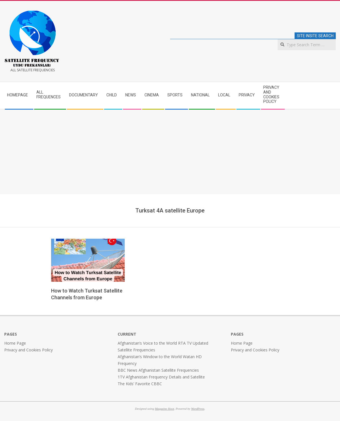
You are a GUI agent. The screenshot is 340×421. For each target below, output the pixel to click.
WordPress (197, 408)
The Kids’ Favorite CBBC (140, 383)
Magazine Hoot (164, 408)
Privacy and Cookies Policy (28, 350)
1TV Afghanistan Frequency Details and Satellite (161, 377)
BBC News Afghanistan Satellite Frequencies (158, 370)
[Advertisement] (170, 151)
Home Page (15, 343)
